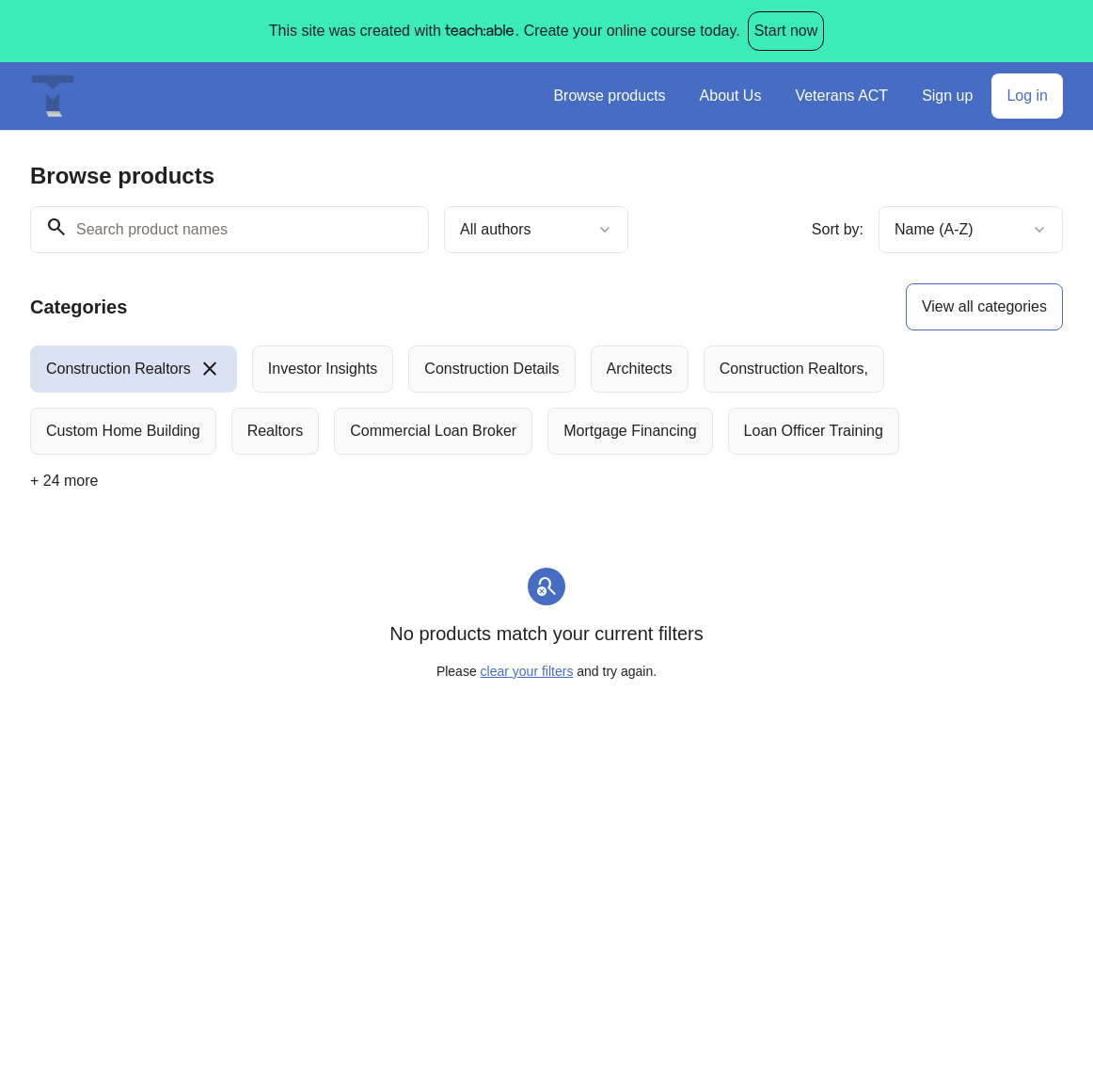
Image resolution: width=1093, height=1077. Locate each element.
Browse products (609, 96)
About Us (731, 96)
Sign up (947, 96)
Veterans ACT (841, 96)
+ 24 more (64, 481)
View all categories (984, 306)
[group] (546, 400)
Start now (786, 31)
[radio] (133, 369)
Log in (1027, 96)
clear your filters (527, 671)
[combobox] (536, 229)
